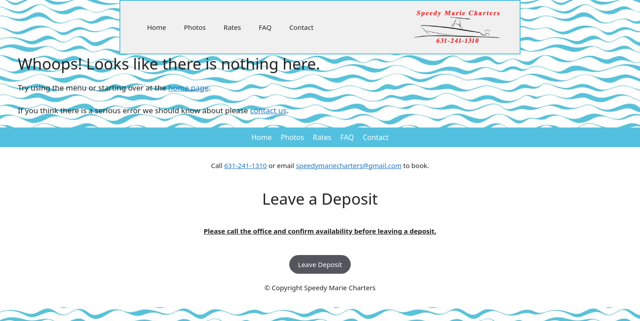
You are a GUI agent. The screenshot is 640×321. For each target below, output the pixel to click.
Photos (195, 27)
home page (188, 87)
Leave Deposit (320, 264)
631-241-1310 (245, 165)
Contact (301, 27)
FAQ (265, 27)
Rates (232, 27)
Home (156, 27)
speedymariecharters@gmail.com (349, 165)
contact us (268, 110)
